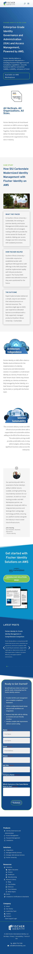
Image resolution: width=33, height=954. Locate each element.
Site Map (6, 936)
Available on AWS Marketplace (12, 76)
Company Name (11, 775)
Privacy (12, 936)
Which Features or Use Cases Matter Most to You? (15, 785)
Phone (8, 756)
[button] (4, 648)
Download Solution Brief (17, 578)
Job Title (8, 765)
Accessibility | (20, 936)
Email (7, 747)
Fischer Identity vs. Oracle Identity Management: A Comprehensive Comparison (14, 634)
